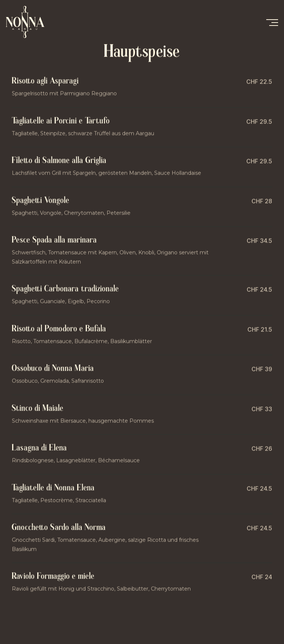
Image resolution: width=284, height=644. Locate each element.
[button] (272, 22)
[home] (30, 22)
